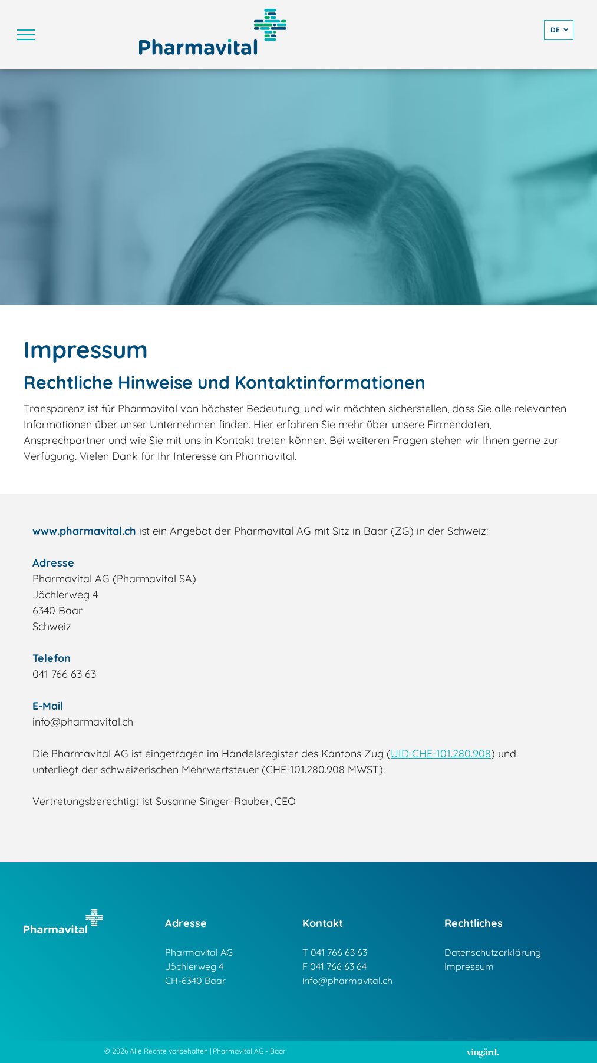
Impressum (469, 966)
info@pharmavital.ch (347, 980)
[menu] (26, 34)
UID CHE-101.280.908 (441, 753)
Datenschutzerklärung (492, 952)
